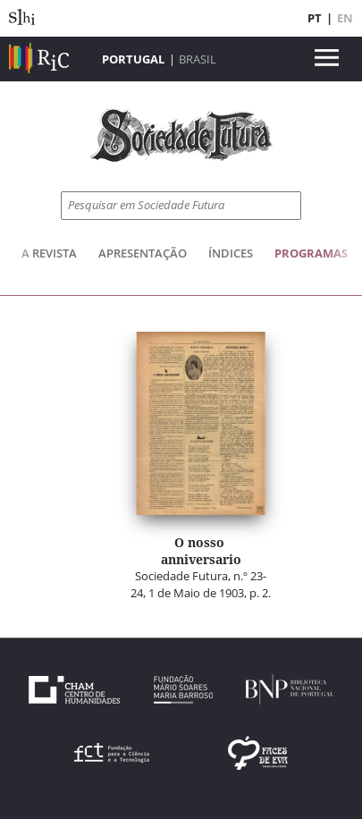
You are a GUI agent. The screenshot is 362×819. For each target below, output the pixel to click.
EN (345, 18)
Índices (230, 253)
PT (314, 18)
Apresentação (142, 253)
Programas (311, 253)
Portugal (133, 59)
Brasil (197, 59)
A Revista (49, 253)
